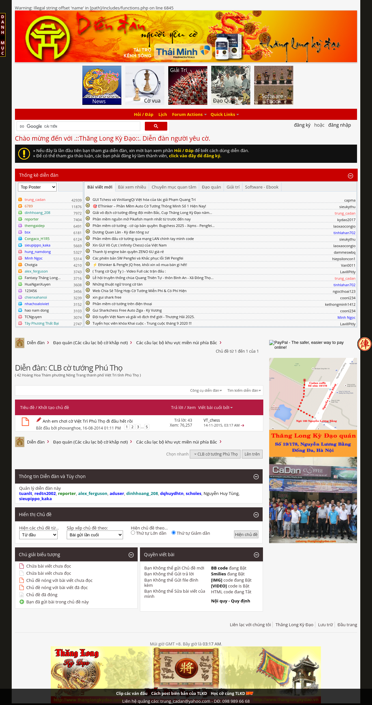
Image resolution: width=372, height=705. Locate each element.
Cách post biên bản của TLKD (179, 693)
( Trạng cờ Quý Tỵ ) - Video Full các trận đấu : (129, 271)
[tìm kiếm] (78, 126)
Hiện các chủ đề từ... (39, 527)
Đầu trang (347, 624)
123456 (31, 290)
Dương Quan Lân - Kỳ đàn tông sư (121, 232)
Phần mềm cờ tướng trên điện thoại (122, 303)
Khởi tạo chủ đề (53, 407)
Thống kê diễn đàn (39, 175)
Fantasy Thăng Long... (43, 277)
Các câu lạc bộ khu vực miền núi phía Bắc (176, 342)
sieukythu (347, 206)
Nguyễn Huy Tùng (221, 493)
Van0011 (348, 265)
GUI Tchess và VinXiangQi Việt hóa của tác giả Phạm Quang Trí (144, 199)
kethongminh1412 (340, 304)
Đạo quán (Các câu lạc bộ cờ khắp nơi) (90, 342)
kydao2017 (346, 219)
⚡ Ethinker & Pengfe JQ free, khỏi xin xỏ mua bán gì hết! (140, 264)
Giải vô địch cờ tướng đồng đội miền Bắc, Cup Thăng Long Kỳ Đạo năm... (152, 212)
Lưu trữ (325, 624)
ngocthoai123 (344, 291)
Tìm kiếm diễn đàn (242, 390)
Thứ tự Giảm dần (191, 533)
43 (190, 420)
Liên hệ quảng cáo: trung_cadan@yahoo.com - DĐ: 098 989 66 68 (186, 701)
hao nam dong (37, 310)
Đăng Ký (302, 125)
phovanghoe (69, 427)
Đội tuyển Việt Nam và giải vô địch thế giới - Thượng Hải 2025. (144, 316)
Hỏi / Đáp (144, 114)
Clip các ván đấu (131, 693)
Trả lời (177, 407)
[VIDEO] (219, 586)
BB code (219, 568)
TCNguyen (33, 316)
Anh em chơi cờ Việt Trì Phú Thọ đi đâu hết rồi (87, 421)
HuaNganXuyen (38, 284)
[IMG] (216, 580)
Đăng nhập (339, 125)
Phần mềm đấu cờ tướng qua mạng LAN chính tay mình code (143, 238)
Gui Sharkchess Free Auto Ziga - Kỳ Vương (127, 310)
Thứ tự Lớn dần (148, 533)
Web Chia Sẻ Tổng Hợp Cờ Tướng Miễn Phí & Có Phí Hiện (140, 290)
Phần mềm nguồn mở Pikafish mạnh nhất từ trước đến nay (142, 219)
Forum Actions (187, 114)
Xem (191, 407)
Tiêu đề (27, 407)
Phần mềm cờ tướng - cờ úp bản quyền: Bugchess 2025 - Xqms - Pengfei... (154, 225)
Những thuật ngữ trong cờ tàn (118, 284)
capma (349, 200)
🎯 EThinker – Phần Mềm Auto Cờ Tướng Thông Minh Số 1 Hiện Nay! (149, 206)
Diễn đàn (36, 342)
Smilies (218, 574)
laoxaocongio (344, 226)
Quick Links (223, 114)
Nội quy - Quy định (230, 601)
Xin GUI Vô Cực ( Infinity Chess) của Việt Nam (130, 245)
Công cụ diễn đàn (204, 390)
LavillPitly (347, 271)
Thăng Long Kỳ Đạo (294, 624)
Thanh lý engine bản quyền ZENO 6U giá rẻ (128, 251)
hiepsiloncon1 (344, 258)
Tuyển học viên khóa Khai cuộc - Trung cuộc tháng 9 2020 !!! (142, 323)
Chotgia (31, 264)
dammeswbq (345, 252)
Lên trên (252, 454)
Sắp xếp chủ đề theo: (87, 527)
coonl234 (347, 297)
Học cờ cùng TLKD (232, 693)
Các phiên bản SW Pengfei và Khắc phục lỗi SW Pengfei (138, 258)
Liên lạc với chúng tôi (250, 624)
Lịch (162, 114)
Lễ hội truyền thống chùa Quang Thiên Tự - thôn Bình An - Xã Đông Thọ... (153, 277)
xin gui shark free (107, 297)
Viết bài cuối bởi (215, 407)
